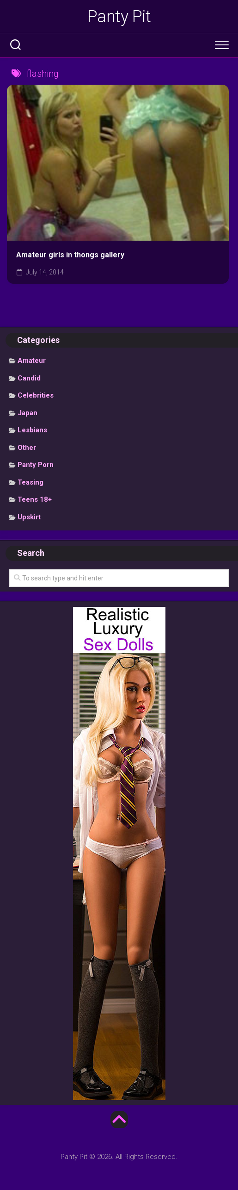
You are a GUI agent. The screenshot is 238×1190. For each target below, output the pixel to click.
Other (27, 447)
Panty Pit (119, 16)
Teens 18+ (35, 499)
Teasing (30, 482)
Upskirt (29, 517)
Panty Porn (36, 465)
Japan (27, 413)
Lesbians (32, 430)
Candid (29, 378)
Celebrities (36, 395)
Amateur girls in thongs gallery (70, 254)
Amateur (32, 360)
